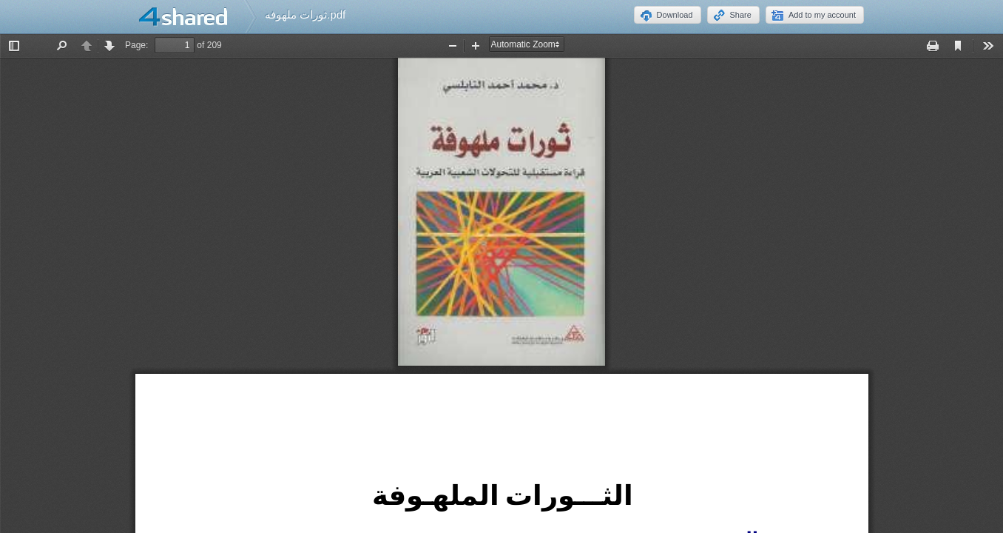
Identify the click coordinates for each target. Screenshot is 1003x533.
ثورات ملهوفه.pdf (305, 14)
